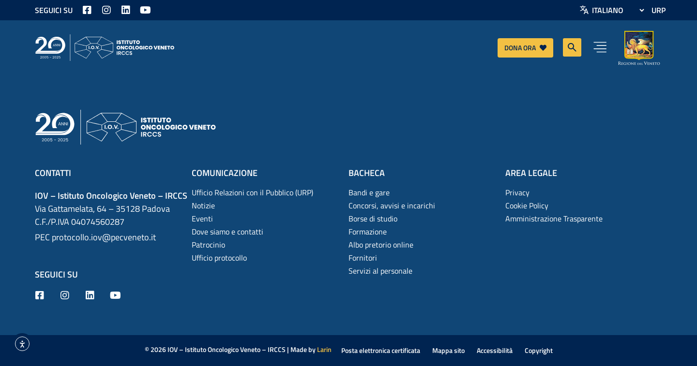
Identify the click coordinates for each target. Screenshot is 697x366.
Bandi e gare (369, 192)
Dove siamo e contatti (227, 231)
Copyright (539, 350)
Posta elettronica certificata (380, 350)
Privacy (517, 192)
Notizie (203, 205)
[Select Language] (618, 10)
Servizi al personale (380, 271)
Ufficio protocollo (219, 258)
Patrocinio (208, 244)
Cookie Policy (526, 205)
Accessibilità (495, 350)
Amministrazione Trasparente (554, 218)
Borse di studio (372, 218)
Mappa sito (448, 350)
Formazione (367, 231)
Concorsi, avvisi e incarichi (391, 205)
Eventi (202, 218)
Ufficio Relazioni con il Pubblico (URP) (252, 192)
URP (659, 10)
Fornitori (362, 258)
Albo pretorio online (380, 244)
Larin (324, 349)
